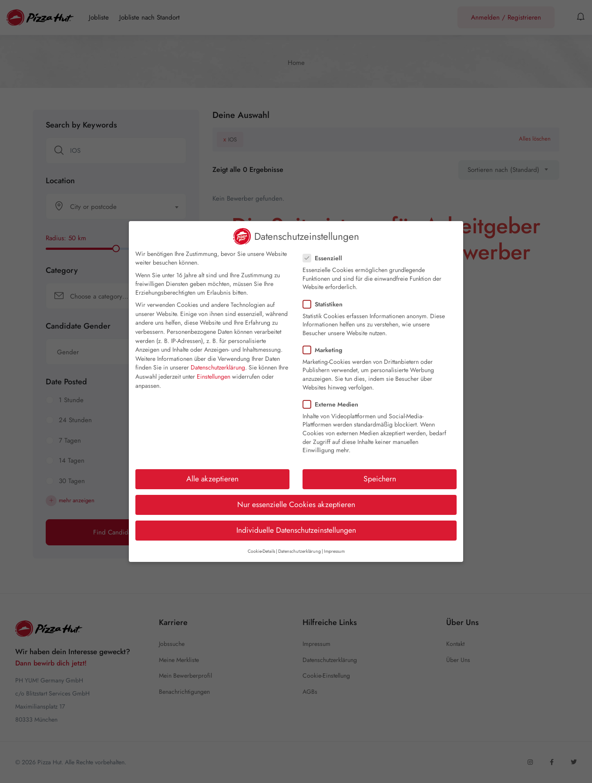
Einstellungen (213, 376)
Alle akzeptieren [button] (212, 478)
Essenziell (325, 258)
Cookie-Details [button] (261, 551)
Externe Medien (333, 404)
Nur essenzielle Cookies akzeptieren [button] (296, 504)
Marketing (325, 350)
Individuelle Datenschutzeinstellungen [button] (296, 530)
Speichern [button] (379, 478)
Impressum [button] (334, 551)
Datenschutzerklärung (218, 367)
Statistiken (325, 304)
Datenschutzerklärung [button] (299, 551)
